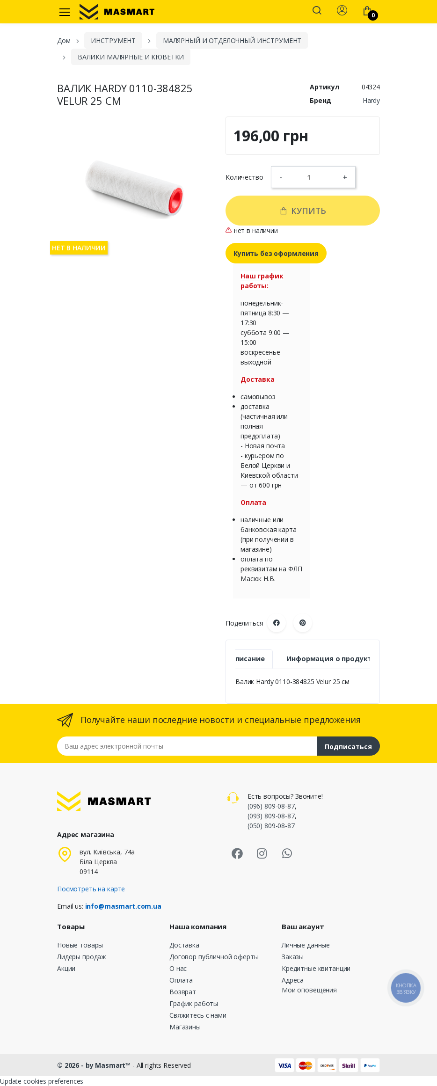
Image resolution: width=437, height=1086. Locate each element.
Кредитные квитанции (316, 968)
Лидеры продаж (81, 956)
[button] (317, 11)
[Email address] (187, 746)
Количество (244, 177)
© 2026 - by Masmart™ (94, 1065)
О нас (178, 968)
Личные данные (306, 944)
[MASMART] (117, 12)
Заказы (293, 956)
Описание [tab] (247, 658)
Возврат (182, 991)
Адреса (293, 980)
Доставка (184, 944)
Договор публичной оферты (214, 956)
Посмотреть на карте (91, 888)
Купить (302, 210)
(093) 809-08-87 (271, 815)
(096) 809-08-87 (271, 806)
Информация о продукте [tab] (331, 658)
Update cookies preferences (41, 1081)
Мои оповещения (309, 989)
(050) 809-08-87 (271, 825)
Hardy (371, 100)
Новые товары (80, 944)
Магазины (185, 1026)
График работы (193, 1003)
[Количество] (312, 177)
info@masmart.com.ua (123, 906)
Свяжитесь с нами (197, 1015)
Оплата (181, 980)
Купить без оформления (276, 253)
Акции (66, 968)
